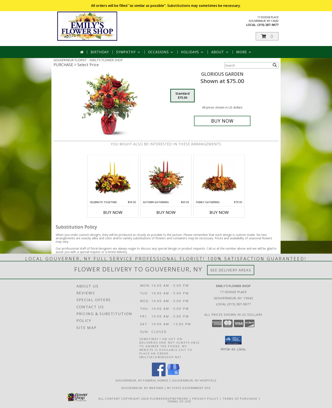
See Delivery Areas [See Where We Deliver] (230, 270)
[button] (267, 36)
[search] (274, 65)
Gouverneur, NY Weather (142, 388)
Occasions (161, 52)
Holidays (192, 52)
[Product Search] (248, 65)
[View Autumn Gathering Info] (166, 178)
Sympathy (128, 52)
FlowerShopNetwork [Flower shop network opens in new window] (169, 399)
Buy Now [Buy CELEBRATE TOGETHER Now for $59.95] (113, 212)
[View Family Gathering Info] (219, 177)
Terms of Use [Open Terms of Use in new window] (179, 401)
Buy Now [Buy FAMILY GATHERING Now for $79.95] (219, 212)
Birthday (100, 52)
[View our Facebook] (159, 375)
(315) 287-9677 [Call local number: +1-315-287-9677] (267, 25)
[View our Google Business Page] (173, 375)
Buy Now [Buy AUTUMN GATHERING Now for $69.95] (166, 212)
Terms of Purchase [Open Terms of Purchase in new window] (240, 399)
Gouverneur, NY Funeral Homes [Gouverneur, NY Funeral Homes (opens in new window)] (141, 380)
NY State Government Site (189, 388)
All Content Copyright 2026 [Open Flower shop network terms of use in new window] (123, 399)
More (244, 52)
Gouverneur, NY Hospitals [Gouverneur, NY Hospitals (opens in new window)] (194, 380)
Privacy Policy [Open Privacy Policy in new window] (205, 399)
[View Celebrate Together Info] (113, 177)
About (220, 52)
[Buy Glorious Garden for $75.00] (222, 121)
